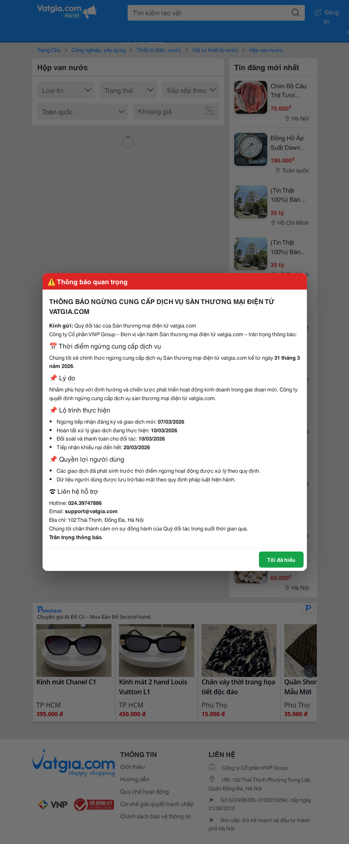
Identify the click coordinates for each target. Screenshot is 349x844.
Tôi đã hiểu (281, 559)
